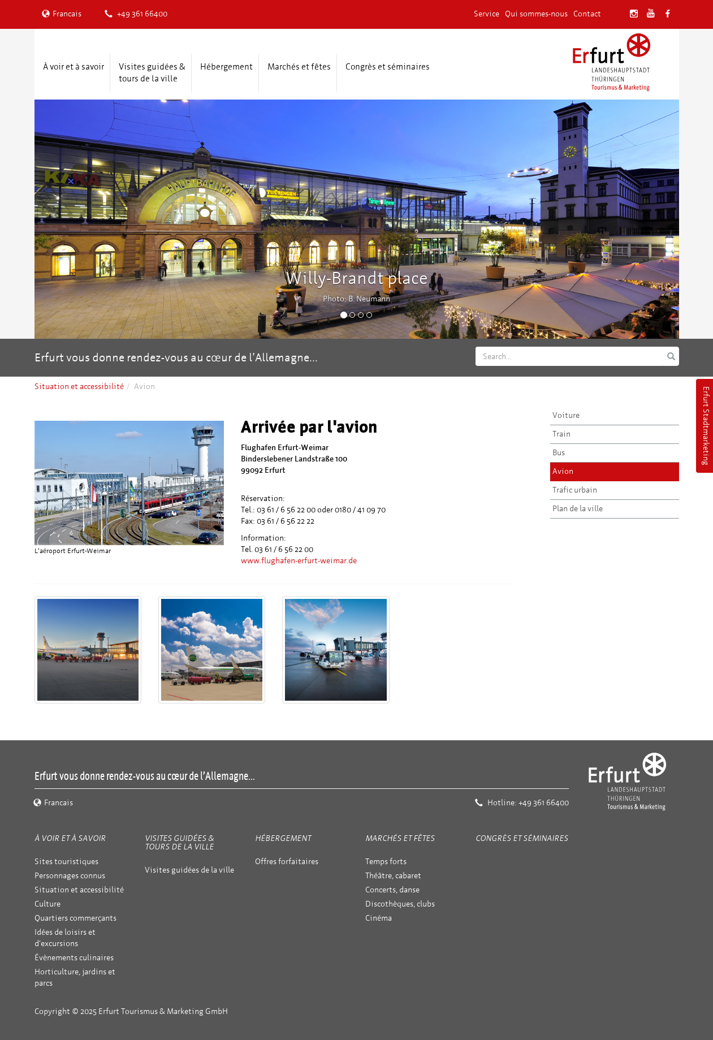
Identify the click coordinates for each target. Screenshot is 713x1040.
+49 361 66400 (136, 14)
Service (486, 14)
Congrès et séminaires (387, 67)
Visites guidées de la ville (189, 870)
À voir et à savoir (73, 67)
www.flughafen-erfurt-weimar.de (299, 561)
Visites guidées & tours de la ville (152, 73)
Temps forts (386, 861)
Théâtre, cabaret (393, 876)
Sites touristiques (66, 861)
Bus (558, 453)
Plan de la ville (577, 508)
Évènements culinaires (74, 958)
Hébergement (226, 67)
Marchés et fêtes (299, 67)
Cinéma (378, 918)
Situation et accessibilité (79, 386)
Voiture (566, 415)
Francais (61, 14)
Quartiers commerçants (75, 918)
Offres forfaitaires (286, 861)
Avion (562, 471)
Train (561, 434)
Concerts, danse (392, 890)
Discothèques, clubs (400, 904)
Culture (47, 904)
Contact (587, 14)
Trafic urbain (574, 490)
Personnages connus (69, 876)
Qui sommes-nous (536, 14)
